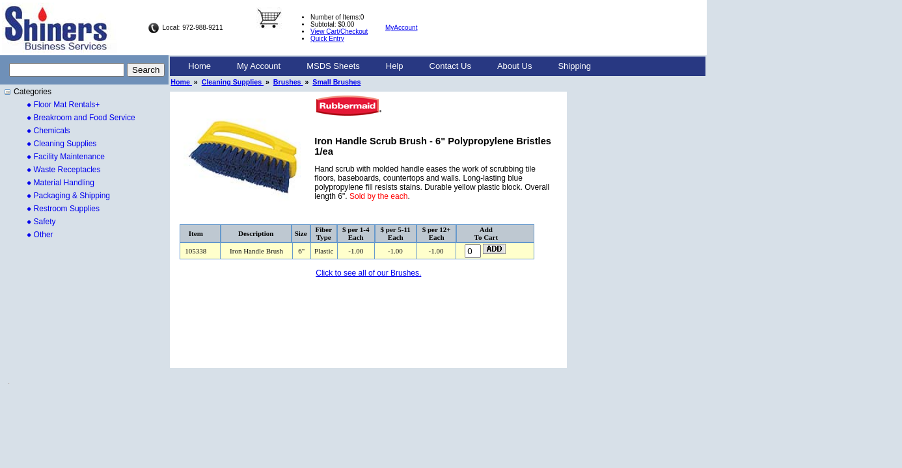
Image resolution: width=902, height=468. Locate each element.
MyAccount (401, 27)
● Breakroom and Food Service (81, 117)
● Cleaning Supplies (61, 143)
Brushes (288, 82)
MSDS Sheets (333, 66)
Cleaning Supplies (233, 82)
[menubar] (389, 66)
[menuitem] (199, 66)
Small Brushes (336, 82)
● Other (40, 234)
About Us (514, 66)
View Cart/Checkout (339, 31)
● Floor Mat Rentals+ (63, 104)
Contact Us (450, 66)
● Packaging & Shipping (68, 195)
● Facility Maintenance (66, 156)
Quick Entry (327, 38)
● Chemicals (48, 130)
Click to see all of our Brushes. (368, 273)
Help (394, 66)
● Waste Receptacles (64, 169)
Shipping (574, 66)
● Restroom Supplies (63, 208)
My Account (258, 66)
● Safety (41, 221)
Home (199, 66)
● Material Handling (60, 182)
